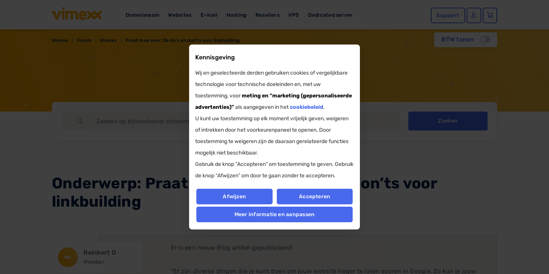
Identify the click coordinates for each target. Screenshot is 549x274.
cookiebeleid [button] (306, 107)
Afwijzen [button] (234, 196)
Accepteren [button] (314, 196)
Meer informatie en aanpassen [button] (274, 214)
